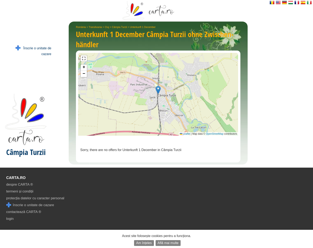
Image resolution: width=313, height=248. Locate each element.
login (10, 219)
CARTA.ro (16, 178)
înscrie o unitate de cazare (30, 205)
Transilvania (95, 27)
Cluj (107, 27)
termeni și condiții (19, 191)
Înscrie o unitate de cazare (33, 51)
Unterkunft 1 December (143, 27)
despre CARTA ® (19, 184)
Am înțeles (144, 243)
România (81, 27)
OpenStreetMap (214, 133)
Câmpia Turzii (119, 27)
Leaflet (185, 133)
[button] (158, 90)
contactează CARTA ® (23, 212)
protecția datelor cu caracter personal (35, 198)
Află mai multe (168, 243)
